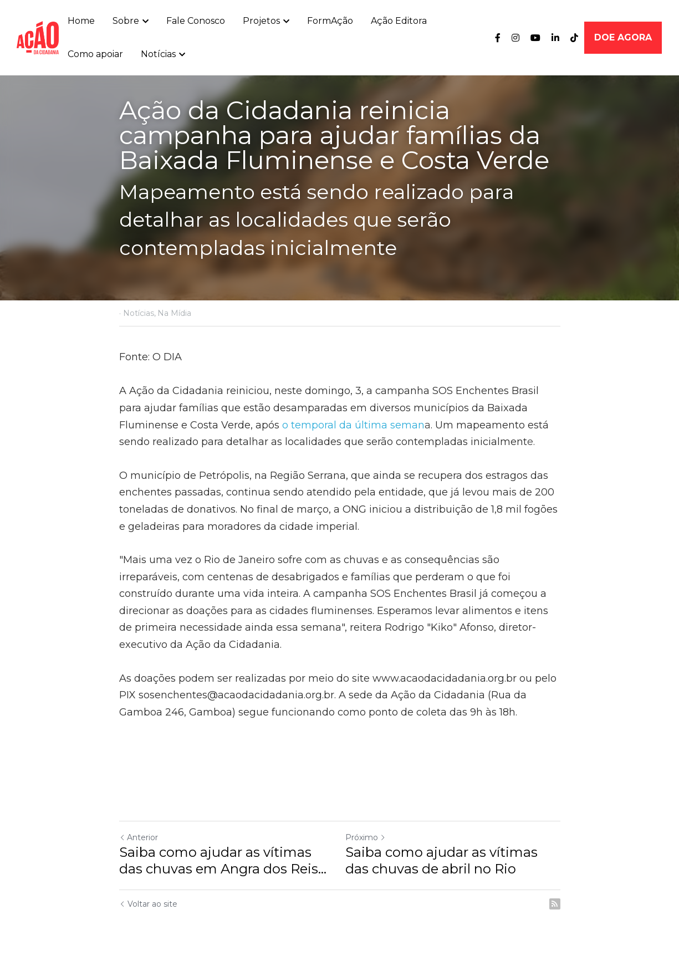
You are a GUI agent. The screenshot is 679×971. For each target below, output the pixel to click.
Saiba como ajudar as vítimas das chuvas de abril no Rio (441, 860)
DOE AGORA (623, 37)
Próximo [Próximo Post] (365, 837)
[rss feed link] (554, 903)
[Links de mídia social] (498, 37)
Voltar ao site (148, 904)
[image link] (38, 37)
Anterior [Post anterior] (138, 837)
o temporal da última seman (353, 425)
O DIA (167, 357)
